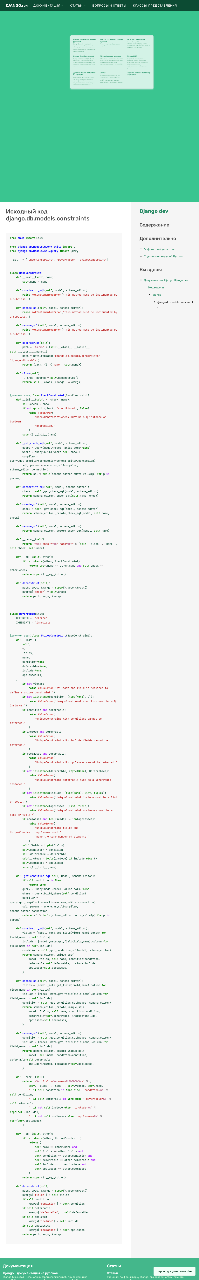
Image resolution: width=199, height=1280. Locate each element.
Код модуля (156, 287)
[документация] (21, 395)
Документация (48, 5)
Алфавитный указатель (159, 249)
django (157, 295)
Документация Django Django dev (166, 280)
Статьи (78, 5)
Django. (17, 5)
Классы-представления (155, 5)
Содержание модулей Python (163, 256)
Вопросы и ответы (109, 5)
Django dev (154, 211)
